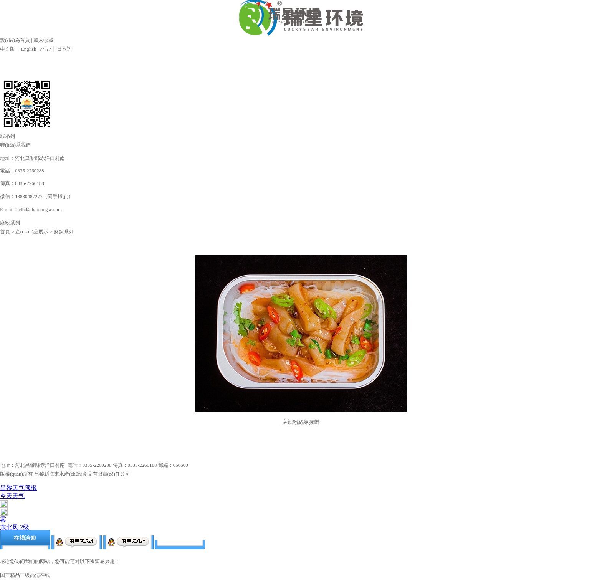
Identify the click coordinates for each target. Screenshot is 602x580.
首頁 (5, 232)
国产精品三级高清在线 (25, 575)
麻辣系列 (64, 232)
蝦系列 (7, 136)
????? (44, 49)
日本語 (64, 49)
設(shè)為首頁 (15, 40)
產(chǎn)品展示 (31, 232)
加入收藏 (43, 40)
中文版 (7, 49)
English (28, 49)
